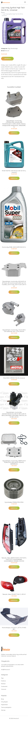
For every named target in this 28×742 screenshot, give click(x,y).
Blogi (2, 699)
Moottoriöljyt (14, 48)
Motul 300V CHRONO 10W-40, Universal (14, 378)
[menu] (25, 2)
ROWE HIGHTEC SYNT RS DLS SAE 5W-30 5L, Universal (14, 171)
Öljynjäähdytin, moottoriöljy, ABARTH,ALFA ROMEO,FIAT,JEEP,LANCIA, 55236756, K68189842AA (14, 462)
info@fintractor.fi (5, 669)
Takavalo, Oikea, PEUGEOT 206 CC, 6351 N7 (14, 594)
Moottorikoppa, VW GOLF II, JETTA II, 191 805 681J (14, 628)
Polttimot (3, 681)
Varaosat (3, 689)
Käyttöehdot (4, 704)
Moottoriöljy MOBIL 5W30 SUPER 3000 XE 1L (14, 247)
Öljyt (9, 48)
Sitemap (3, 710)
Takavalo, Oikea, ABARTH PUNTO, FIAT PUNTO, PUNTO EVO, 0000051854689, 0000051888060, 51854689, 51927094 (14, 559)
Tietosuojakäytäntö (6, 707)
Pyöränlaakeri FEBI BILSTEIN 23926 (14, 502)
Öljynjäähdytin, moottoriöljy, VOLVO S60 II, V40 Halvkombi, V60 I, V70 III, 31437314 (14, 330)
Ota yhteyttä (4, 702)
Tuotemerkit (4, 686)
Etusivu (3, 12)
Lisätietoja (7, 58)
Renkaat (3, 683)
